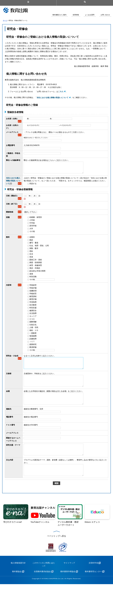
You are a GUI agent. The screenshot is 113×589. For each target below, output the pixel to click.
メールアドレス (12, 132)
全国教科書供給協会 (42, 576)
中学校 (32, 224)
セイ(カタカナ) (33, 125)
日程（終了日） (12, 205)
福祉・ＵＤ (33, 331)
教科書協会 (17, 576)
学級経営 (33, 294)
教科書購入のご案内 (59, 15)
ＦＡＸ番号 (10, 428)
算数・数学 (33, 249)
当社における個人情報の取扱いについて (13, 181)
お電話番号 (10, 145)
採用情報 (76, 15)
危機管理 (33, 292)
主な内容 (9, 464)
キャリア (33, 317)
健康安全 (33, 311)
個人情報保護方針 (18, 568)
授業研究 (33, 345)
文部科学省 (93, 568)
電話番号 (9, 420)
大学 (31, 229)
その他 (32, 232)
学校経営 (33, 286)
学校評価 (33, 289)
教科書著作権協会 (67, 576)
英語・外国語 (34, 269)
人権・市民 (33, 328)
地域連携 (33, 337)
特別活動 (33, 277)
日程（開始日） (12, 197)
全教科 (32, 238)
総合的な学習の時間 (37, 272)
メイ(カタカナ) (65, 125)
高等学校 (33, 226)
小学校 (32, 221)
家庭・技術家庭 (35, 263)
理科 (31, 252)
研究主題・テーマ (13, 448)
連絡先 (8, 412)
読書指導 (33, 339)
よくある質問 (89, 15)
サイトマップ (69, 568)
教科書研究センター (93, 576)
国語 (31, 241)
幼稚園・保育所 (35, 218)
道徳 (31, 275)
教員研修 (33, 348)
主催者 (8, 375)
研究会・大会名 (12, 356)
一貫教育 (33, 334)
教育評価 (33, 300)
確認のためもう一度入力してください (36, 137)
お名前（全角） (12, 119)
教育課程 (33, 297)
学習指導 (33, 303)
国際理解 (33, 323)
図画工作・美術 (35, 260)
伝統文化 (33, 325)
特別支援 (33, 309)
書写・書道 (33, 243)
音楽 (31, 258)
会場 (8, 394)
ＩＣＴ (32, 342)
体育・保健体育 (35, 266)
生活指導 (33, 314)
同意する (33, 184)
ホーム (5, 20)
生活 (31, 255)
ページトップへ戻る (56, 541)
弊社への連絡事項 (13, 160)
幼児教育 (33, 306)
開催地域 (9, 213)
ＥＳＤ (32, 320)
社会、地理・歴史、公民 (39, 246)
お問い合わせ (105, 15)
